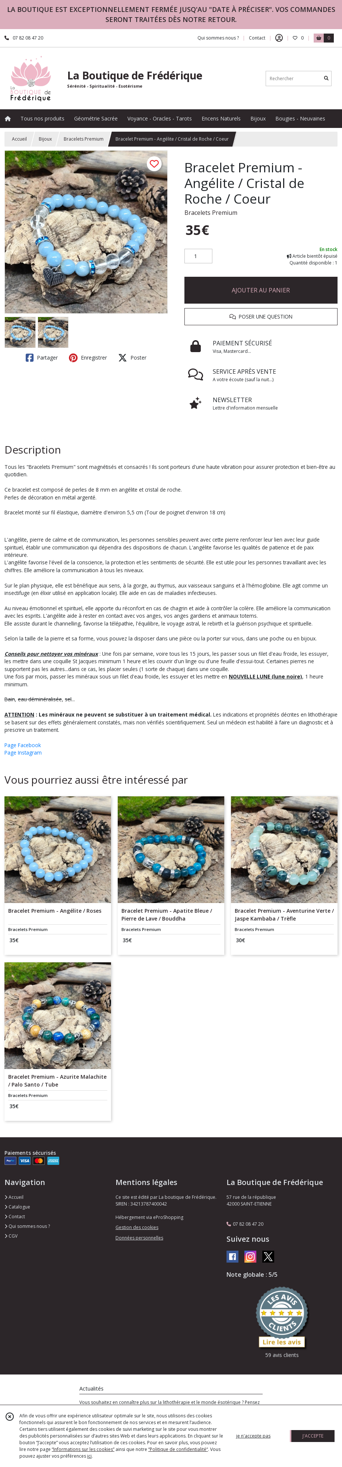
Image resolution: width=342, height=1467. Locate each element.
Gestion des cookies (136, 1227)
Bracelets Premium (84, 139)
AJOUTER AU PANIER (261, 290)
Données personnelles (139, 1238)
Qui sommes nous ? (27, 1226)
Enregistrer (88, 357)
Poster (132, 357)
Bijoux (45, 139)
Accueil (19, 139)
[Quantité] (198, 256)
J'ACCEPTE (313, 1436)
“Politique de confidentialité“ (178, 1449)
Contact (257, 38)
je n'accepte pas (253, 1436)
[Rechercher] (326, 78)
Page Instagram (23, 752)
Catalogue (17, 1207)
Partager (42, 357)
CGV (11, 1236)
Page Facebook (22, 745)
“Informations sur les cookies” (83, 1449)
